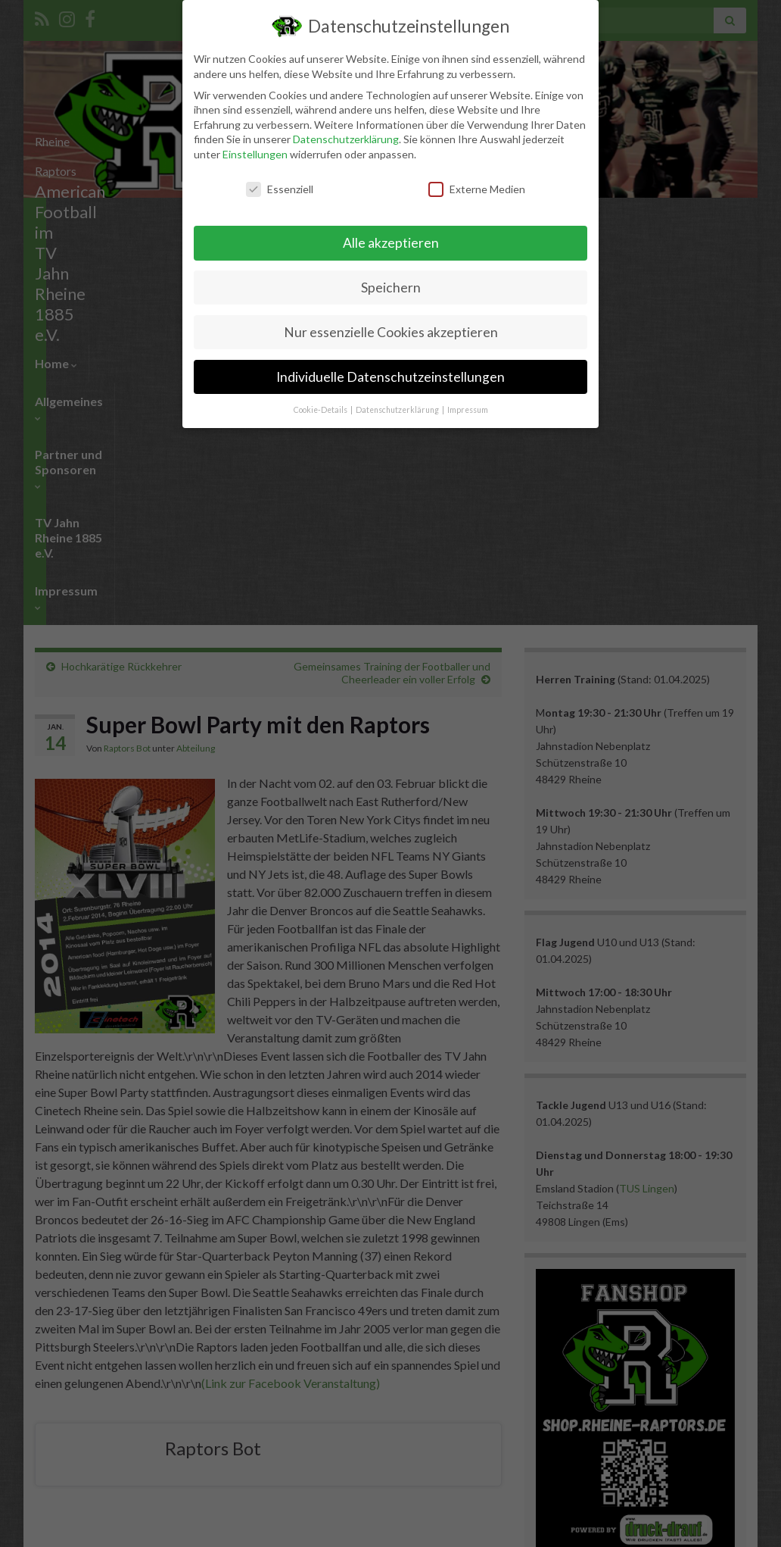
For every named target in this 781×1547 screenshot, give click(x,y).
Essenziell (279, 189)
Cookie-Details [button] (321, 409)
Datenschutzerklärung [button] (398, 409)
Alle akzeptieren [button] (391, 243)
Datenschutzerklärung (346, 139)
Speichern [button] (391, 287)
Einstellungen (255, 154)
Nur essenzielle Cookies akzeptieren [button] (391, 332)
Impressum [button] (467, 409)
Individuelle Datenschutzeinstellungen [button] (390, 377)
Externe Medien (476, 189)
